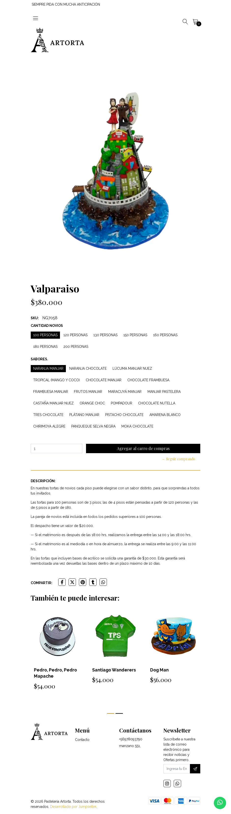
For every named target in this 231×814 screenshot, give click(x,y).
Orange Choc (92, 403)
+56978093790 (130, 740)
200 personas (75, 347)
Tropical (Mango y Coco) (56, 380)
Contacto (82, 740)
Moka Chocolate (137, 426)
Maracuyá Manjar (125, 392)
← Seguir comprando (178, 459)
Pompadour (121, 403)
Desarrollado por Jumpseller (73, 807)
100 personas (45, 335)
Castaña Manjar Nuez (53, 403)
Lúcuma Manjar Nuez (132, 368)
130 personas (105, 335)
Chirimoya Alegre (49, 426)
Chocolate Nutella (156, 403)
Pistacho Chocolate (124, 415)
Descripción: (43, 481)
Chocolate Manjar (103, 380)
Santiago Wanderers (114, 669)
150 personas (135, 335)
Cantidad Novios (47, 326)
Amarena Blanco (165, 415)
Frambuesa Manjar (50, 392)
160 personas (165, 335)
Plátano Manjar (84, 415)
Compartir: (41, 583)
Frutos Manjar (88, 392)
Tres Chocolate (48, 415)
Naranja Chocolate (88, 368)
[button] (110, 713)
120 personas (75, 335)
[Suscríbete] (195, 769)
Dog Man (159, 669)
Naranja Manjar (48, 368)
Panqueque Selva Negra (93, 426)
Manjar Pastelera (164, 392)
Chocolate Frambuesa (148, 380)
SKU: (35, 318)
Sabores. (39, 359)
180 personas (45, 347)
